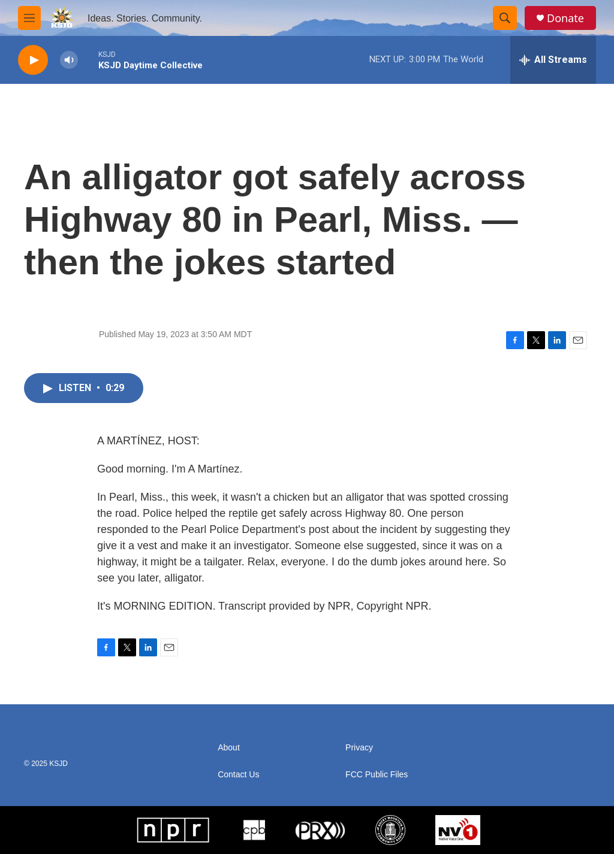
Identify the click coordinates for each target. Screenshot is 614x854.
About (229, 747)
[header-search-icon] (505, 18)
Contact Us (238, 774)
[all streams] (553, 60)
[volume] (69, 60)
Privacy (359, 747)
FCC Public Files (376, 774)
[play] (33, 60)
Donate (565, 18)
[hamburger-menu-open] (29, 18)
